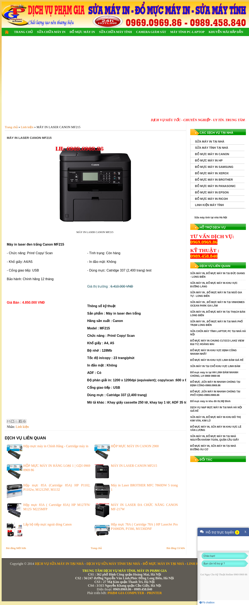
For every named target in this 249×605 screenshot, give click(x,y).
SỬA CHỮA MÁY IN (51, 32)
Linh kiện (22, 426)
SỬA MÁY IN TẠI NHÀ (209, 141)
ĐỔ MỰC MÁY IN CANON (212, 154)
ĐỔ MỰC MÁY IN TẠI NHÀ (163, 563)
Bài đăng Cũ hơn (176, 548)
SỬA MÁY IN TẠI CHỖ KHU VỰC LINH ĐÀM (215, 366)
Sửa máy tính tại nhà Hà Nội (210, 217)
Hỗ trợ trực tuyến (220, 532)
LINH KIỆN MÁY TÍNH (209, 205)
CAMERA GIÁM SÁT (151, 32)
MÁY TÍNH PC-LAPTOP (187, 32)
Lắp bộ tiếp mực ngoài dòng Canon (47, 524)
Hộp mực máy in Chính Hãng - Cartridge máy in (55, 446)
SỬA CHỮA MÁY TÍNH (115, 32)
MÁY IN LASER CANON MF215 (134, 465)
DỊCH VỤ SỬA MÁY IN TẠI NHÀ (59, 563)
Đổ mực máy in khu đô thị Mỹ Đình (210, 401)
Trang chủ (96, 548)
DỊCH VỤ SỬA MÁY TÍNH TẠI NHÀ (113, 563)
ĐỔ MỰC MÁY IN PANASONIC (215, 186)
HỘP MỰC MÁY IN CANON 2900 (135, 446)
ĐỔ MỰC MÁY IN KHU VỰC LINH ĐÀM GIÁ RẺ (216, 360)
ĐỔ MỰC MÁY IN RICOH (211, 198)
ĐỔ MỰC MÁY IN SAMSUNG (214, 167)
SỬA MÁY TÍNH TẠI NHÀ (211, 147)
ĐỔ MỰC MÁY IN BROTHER (214, 179)
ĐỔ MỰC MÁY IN (82, 32)
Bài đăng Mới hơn (16, 548)
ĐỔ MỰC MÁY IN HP (209, 160)
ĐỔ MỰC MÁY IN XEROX (212, 173)
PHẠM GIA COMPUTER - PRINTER (135, 593)
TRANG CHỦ (23, 32)
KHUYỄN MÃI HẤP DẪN (226, 32)
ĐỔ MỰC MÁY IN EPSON (212, 192)
